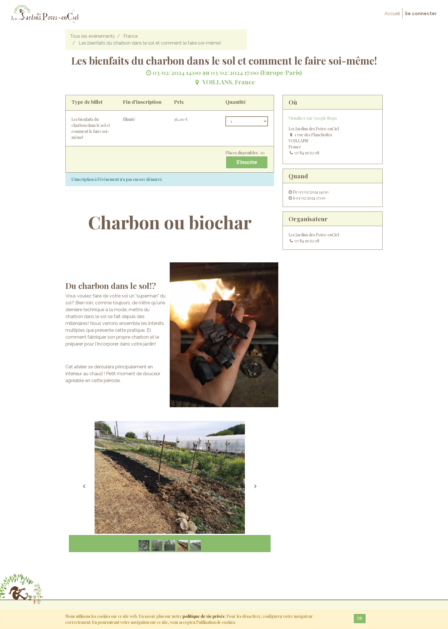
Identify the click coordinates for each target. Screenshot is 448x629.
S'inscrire (246, 162)
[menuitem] (392, 13)
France (130, 36)
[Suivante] (255, 486)
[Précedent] (84, 486)
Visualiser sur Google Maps (313, 118)
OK (359, 618)
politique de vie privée (204, 616)
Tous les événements (92, 36)
